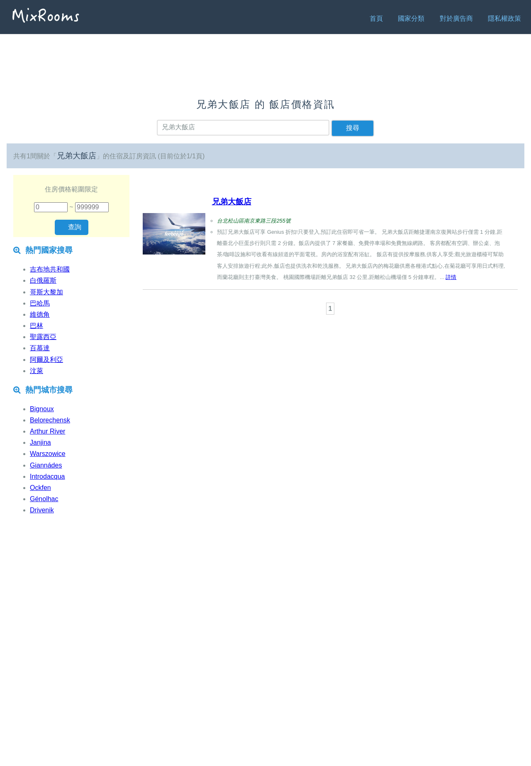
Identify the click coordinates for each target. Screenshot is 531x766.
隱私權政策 (504, 18)
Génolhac (44, 498)
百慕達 (40, 347)
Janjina (40, 442)
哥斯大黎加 (46, 292)
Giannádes (46, 465)
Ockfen (40, 487)
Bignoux (42, 408)
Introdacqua (47, 476)
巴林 (36, 325)
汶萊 (36, 370)
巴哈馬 (40, 303)
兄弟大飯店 (231, 201)
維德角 (40, 314)
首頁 (376, 18)
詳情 (451, 277)
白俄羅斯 (43, 280)
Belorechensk (50, 420)
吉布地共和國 (50, 269)
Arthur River (47, 431)
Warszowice (48, 453)
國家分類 (411, 18)
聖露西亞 (43, 336)
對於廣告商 (456, 18)
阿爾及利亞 (46, 359)
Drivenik (42, 510)
